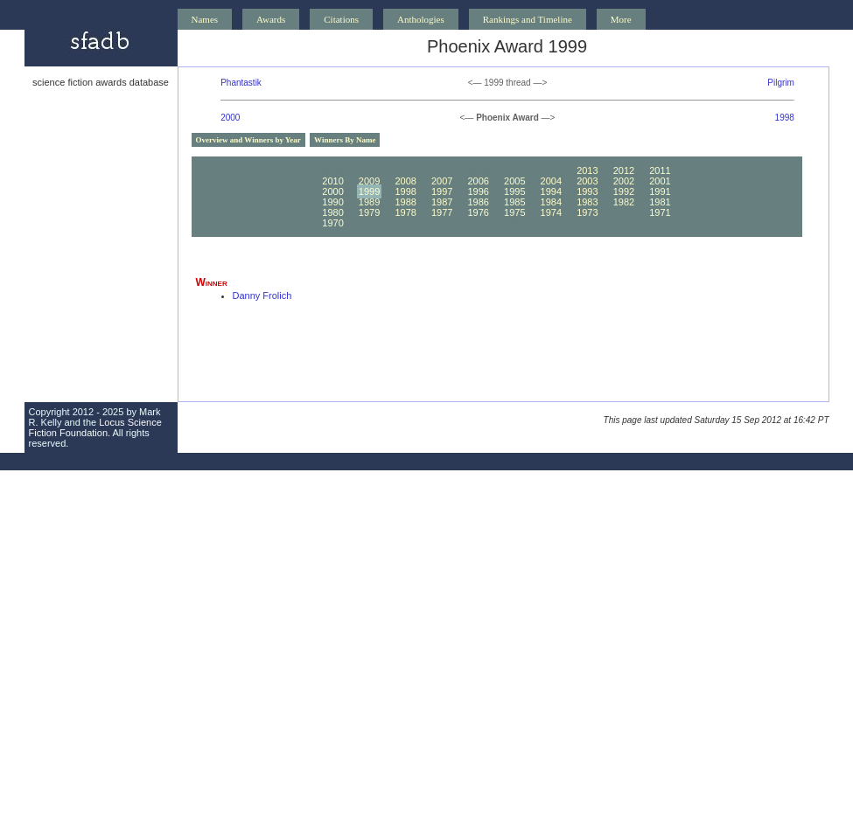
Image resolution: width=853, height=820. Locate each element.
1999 (369, 191)
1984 (551, 202)
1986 (477, 202)
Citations (341, 19)
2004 (551, 181)
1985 (514, 202)
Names (205, 19)
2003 (587, 181)
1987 (441, 202)
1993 (587, 191)
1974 (551, 212)
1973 (587, 212)
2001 (659, 181)
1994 (551, 191)
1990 (332, 202)
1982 (623, 202)
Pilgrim (780, 82)
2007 (441, 181)
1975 (514, 212)
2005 (514, 181)
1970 (332, 223)
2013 (587, 170)
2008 (405, 181)
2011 (659, 170)
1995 (514, 191)
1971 (659, 212)
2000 (230, 117)
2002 (623, 181)
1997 (441, 191)
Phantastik (241, 82)
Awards (270, 19)
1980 (332, 212)
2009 (369, 181)
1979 (369, 212)
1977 (441, 212)
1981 (659, 202)
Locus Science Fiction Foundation (95, 427)
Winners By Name (344, 140)
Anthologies (420, 19)
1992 (623, 191)
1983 (587, 202)
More (621, 19)
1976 (477, 212)
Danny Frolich (262, 295)
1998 (784, 117)
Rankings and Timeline (527, 19)
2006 (477, 181)
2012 (623, 170)
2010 (332, 181)
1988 (405, 202)
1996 (477, 191)
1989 (369, 202)
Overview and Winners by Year (248, 140)
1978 (405, 212)
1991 (659, 191)
